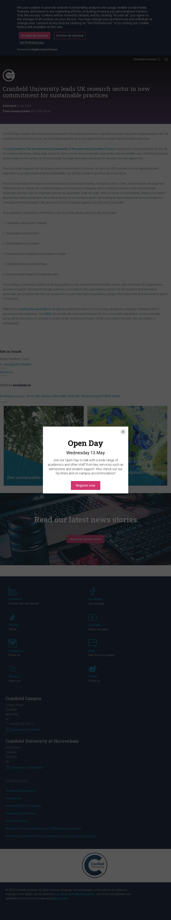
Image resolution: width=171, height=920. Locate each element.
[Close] (123, 415)
